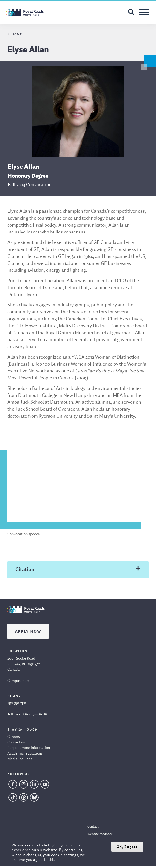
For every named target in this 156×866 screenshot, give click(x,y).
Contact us (16, 742)
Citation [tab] (24, 569)
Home (17, 34)
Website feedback (100, 834)
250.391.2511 (16, 703)
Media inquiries (19, 759)
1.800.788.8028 (35, 714)
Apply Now (28, 631)
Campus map (18, 681)
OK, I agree (127, 847)
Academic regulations (25, 754)
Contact (93, 826)
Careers (13, 737)
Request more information (28, 748)
